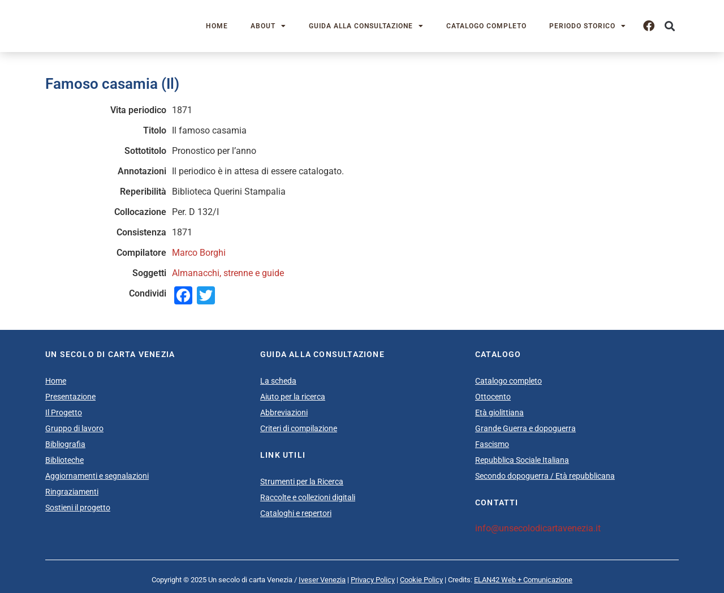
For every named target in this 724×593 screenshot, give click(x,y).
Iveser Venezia (322, 579)
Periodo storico (587, 26)
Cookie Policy (421, 579)
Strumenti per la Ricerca (301, 481)
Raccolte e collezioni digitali (307, 497)
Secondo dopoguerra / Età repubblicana (545, 475)
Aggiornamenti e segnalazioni (97, 475)
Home (217, 26)
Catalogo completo (486, 26)
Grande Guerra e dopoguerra (525, 428)
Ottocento (493, 396)
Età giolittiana (499, 412)
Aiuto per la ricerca (292, 396)
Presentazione (70, 396)
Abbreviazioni (284, 412)
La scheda (278, 380)
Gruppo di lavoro (74, 428)
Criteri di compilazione (298, 428)
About (268, 26)
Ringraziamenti (71, 491)
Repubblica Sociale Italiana (522, 460)
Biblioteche (64, 460)
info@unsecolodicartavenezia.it (538, 528)
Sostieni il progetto (77, 507)
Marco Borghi (199, 252)
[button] (669, 26)
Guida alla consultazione (366, 26)
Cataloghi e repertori (295, 513)
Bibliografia (65, 444)
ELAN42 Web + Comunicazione (523, 579)
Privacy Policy (373, 579)
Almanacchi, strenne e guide (228, 273)
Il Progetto (63, 412)
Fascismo (492, 444)
